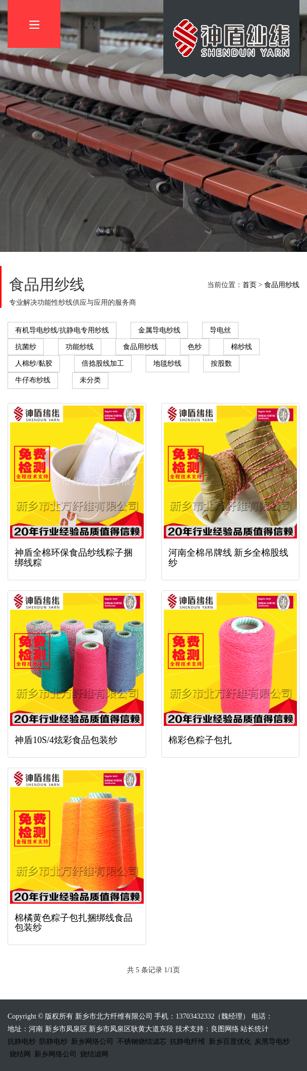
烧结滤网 (94, 1054)
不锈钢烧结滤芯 (141, 1041)
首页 (249, 285)
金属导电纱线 (159, 330)
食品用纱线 (281, 285)
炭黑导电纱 (272, 1041)
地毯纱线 (167, 363)
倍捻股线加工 (103, 363)
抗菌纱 (25, 347)
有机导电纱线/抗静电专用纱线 (62, 330)
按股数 (221, 363)
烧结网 (20, 1054)
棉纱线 (241, 347)
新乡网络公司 (92, 1041)
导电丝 (220, 330)
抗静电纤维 (187, 1041)
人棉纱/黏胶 (33, 363)
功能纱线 (80, 347)
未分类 (90, 380)
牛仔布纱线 (32, 380)
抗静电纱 (22, 1041)
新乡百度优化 (230, 1041)
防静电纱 (53, 1041)
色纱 (195, 347)
